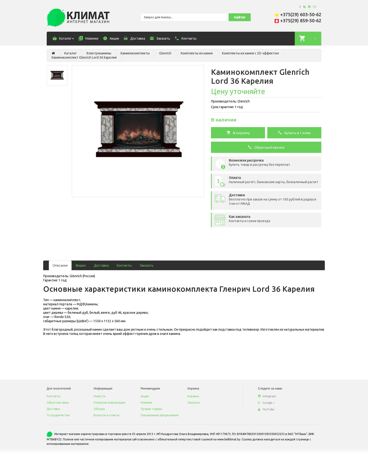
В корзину (238, 132)
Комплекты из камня (197, 53)
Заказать (146, 265)
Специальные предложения (160, 415)
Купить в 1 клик (294, 132)
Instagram (267, 396)
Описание (60, 265)
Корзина (193, 396)
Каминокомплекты (135, 53)
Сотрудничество (58, 415)
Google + (266, 402)
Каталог (70, 53)
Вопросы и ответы (106, 415)
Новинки (146, 402)
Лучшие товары (151, 408)
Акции (145, 396)
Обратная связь (58, 402)
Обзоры (99, 408)
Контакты (124, 265)
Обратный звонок (266, 147)
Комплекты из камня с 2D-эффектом (250, 53)
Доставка (101, 265)
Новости (99, 396)
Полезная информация (109, 402)
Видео (81, 265)
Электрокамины (98, 53)
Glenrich (165, 53)
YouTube (266, 409)
